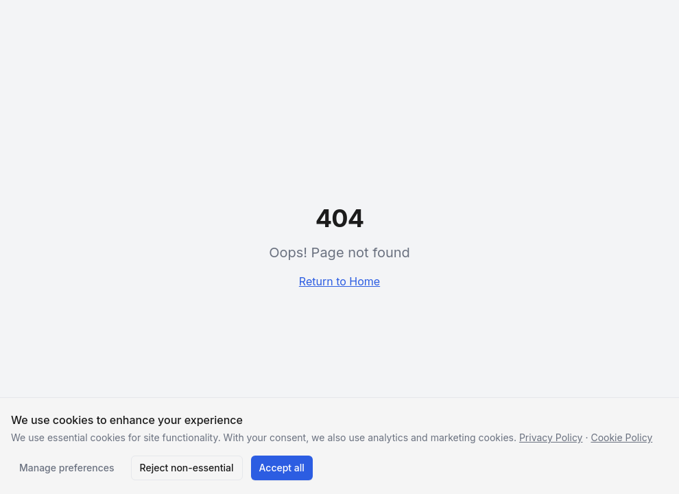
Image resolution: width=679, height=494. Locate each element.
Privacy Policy (551, 437)
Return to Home (339, 281)
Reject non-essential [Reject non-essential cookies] (187, 467)
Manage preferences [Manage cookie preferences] (67, 467)
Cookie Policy (621, 437)
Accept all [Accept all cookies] (282, 467)
